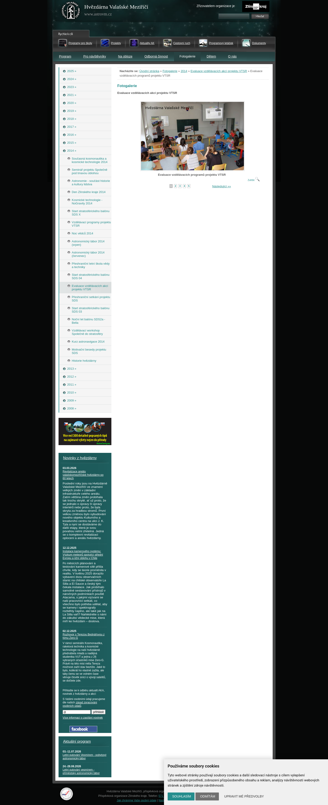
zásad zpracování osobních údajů (80, 704)
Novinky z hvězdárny (80, 458)
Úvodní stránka (149, 71)
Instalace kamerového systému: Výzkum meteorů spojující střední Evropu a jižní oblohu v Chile (83, 555)
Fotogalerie (170, 71)
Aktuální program (77, 741)
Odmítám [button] (207, 796)
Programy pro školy (80, 43)
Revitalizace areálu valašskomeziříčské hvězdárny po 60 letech (83, 475)
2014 (184, 71)
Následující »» (221, 186)
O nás (232, 56)
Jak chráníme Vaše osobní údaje (136, 800)
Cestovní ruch (181, 43)
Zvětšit (253, 180)
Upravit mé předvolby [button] (244, 796)
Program (65, 56)
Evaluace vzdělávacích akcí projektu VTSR (219, 71)
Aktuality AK (147, 43)
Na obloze (125, 56)
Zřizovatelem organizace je (216, 6)
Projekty (116, 43)
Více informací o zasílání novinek (83, 717)
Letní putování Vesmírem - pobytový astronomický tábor (84, 756)
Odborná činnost (156, 56)
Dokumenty (259, 43)
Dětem (211, 56)
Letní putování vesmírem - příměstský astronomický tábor (81, 771)
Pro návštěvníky (94, 56)
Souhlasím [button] (181, 796)
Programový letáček (221, 43)
